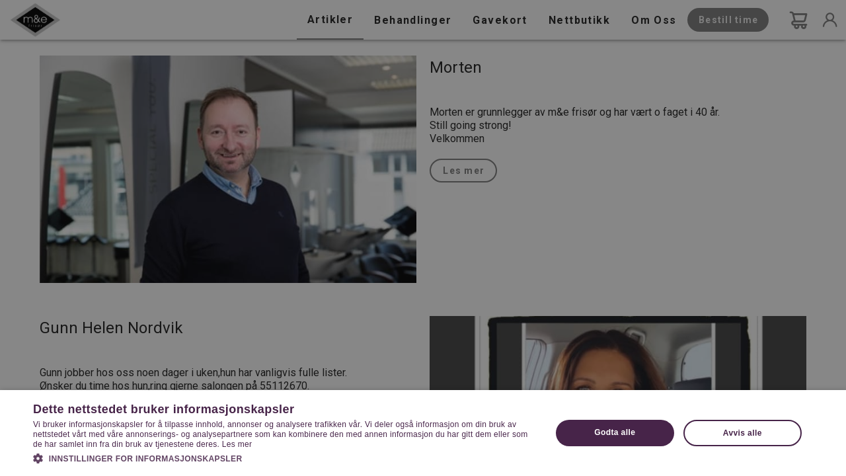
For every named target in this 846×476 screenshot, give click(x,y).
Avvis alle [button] (742, 433)
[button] (284, 457)
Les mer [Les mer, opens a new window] (237, 444)
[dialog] (423, 238)
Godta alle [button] (614, 432)
